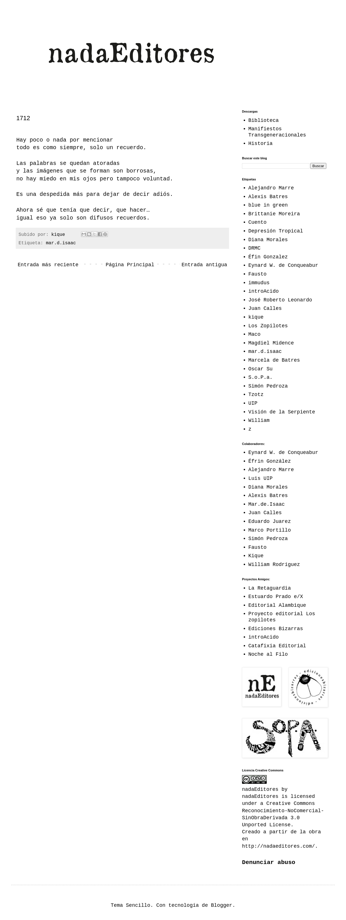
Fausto (257, 274)
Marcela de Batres (274, 360)
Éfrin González (269, 461)
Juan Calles (265, 308)
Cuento (257, 222)
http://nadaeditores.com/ (278, 846)
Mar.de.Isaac (266, 504)
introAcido (263, 291)
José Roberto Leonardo (280, 300)
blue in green (268, 205)
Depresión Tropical (275, 231)
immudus (259, 283)
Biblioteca (263, 120)
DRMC (254, 248)
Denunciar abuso (268, 862)
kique (256, 317)
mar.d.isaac (61, 243)
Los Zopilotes (268, 326)
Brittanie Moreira (274, 214)
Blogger (221, 905)
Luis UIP (260, 478)
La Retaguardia (269, 588)
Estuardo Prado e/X (275, 596)
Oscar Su (260, 369)
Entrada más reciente (48, 265)
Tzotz (256, 394)
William (259, 420)
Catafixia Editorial (277, 646)
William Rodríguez (274, 564)
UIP (252, 403)
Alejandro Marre (271, 188)
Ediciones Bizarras (275, 629)
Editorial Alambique (277, 605)
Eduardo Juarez (269, 521)
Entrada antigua (204, 265)
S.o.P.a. (260, 377)
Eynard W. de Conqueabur (283, 265)
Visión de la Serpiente (281, 412)
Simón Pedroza (268, 386)
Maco (254, 334)
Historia (260, 143)
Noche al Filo (268, 654)
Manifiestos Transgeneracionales (277, 132)
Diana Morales (268, 240)
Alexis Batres (268, 197)
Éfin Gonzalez (268, 257)
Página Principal (130, 265)
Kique (256, 556)
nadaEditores (260, 796)
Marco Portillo (269, 530)
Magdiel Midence (271, 343)
